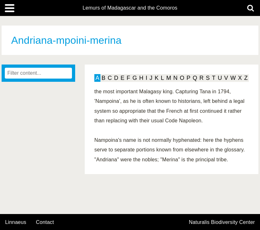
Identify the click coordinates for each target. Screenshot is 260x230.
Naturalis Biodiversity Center (222, 222)
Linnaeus (15, 222)
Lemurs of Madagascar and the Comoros (130, 8)
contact (45, 222)
